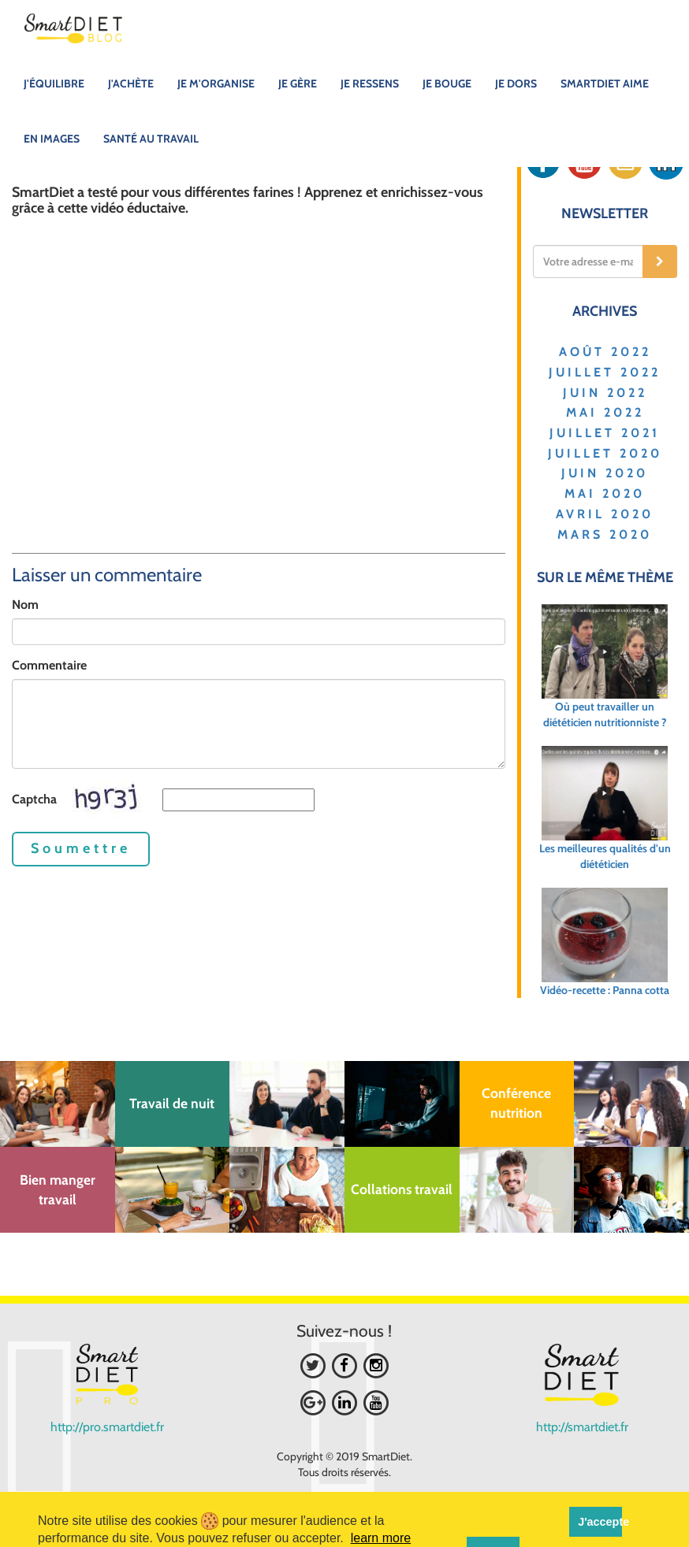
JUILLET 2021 (604, 432)
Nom (25, 604)
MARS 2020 (604, 534)
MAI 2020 (604, 493)
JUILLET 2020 (605, 453)
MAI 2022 (605, 412)
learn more (381, 1538)
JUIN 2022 (605, 392)
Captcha (34, 799)
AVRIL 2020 (605, 513)
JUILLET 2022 (605, 372)
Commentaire (49, 665)
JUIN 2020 (604, 473)
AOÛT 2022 (605, 351)
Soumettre (81, 848)
